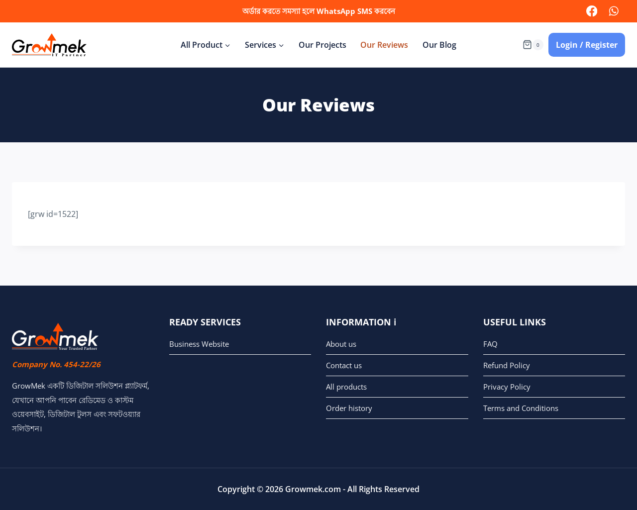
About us (341, 344)
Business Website (199, 344)
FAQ (490, 344)
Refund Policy (506, 365)
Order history (349, 408)
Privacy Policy (507, 387)
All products (346, 387)
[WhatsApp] (614, 11)
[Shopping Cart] (533, 44)
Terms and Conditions (520, 408)
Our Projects (322, 44)
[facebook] (591, 11)
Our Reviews (384, 44)
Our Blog (439, 44)
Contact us (344, 365)
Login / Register (587, 44)
